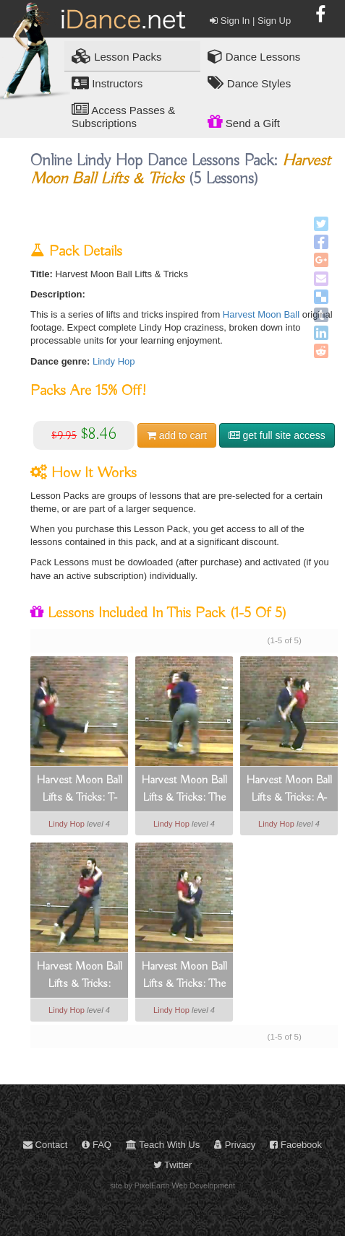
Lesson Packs (117, 56)
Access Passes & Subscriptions (123, 115)
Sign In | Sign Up (250, 20)
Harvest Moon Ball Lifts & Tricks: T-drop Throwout (79, 789)
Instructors (107, 82)
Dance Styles (249, 82)
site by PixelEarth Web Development (172, 1185)
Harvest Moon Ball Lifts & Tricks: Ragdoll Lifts (79, 976)
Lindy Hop (114, 361)
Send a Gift (244, 121)
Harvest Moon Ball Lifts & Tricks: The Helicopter (184, 789)
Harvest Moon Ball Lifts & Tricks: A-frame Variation (289, 789)
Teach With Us (163, 1144)
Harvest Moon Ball (261, 314)
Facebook (296, 1144)
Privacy (234, 1144)
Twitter (172, 1164)
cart (177, 435)
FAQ (96, 1144)
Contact (45, 1144)
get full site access (277, 435)
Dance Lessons (254, 56)
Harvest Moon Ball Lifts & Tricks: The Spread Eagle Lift (184, 976)
